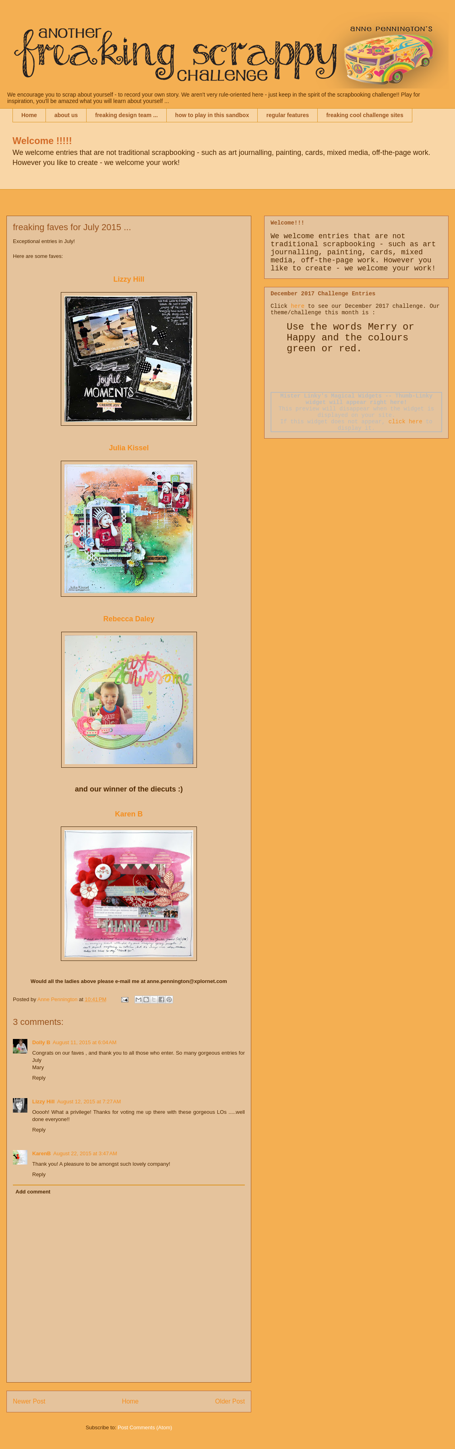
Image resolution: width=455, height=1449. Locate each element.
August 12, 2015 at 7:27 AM (89, 1102)
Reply (39, 1078)
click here (405, 421)
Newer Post (29, 1401)
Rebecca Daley (128, 619)
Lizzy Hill (128, 279)
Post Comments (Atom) (145, 1427)
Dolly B (41, 1042)
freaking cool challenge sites (364, 115)
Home (29, 115)
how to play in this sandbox (212, 115)
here (297, 306)
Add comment (33, 1192)
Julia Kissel (129, 448)
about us (66, 115)
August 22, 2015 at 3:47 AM (85, 1153)
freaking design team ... (126, 115)
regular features (287, 115)
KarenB (41, 1153)
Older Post (230, 1401)
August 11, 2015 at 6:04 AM (85, 1042)
